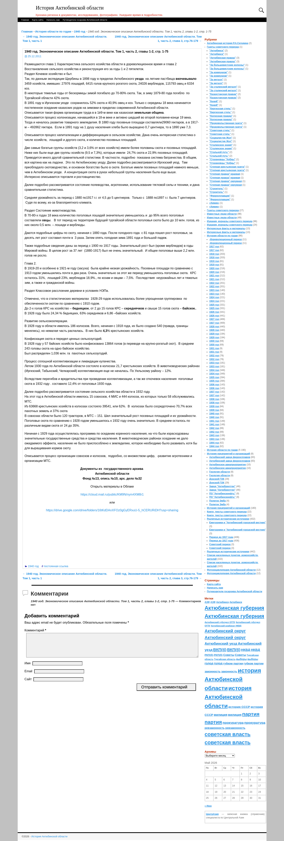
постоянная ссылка (56, 566)
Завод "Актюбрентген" (222, 486)
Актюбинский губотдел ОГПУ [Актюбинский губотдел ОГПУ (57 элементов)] (220, 622)
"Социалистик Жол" (220, 137)
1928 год (214, 326)
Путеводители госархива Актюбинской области (85, 20)
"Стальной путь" (219, 152)
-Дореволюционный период (225, 239)
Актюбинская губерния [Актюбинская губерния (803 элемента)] (234, 608)
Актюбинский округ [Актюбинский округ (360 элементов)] (225, 630)
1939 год (214, 406)
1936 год (214, 384)
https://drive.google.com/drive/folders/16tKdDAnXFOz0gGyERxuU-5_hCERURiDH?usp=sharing (112, 510)
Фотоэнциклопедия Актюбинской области (231, 570)
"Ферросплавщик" (220, 195)
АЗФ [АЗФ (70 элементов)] (207, 602)
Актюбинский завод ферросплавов (229, 457)
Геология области (219, 471)
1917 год (214, 246)
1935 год (214, 377)
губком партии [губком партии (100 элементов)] (233, 663)
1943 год (214, 435)
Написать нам (53, 20)
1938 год (214, 399)
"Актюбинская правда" (222, 57)
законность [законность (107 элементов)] (213, 671)
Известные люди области (222, 214)
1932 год (214, 355)
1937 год (214, 391)
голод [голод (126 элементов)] (209, 663)
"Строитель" (216, 188)
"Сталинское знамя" (221, 145)
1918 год (214, 254)
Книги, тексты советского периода (227, 511)
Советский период (220, 544)
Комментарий (35, 630)
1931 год (214, 348)
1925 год (214, 304)
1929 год (214, 333)
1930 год (214, 341)
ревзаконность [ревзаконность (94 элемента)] (215, 727)
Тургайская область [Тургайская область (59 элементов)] (224, 659)
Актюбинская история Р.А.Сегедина (227, 43)
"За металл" (216, 79)
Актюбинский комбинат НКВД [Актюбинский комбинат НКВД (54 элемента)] (226, 626)
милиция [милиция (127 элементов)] (220, 714)
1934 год (214, 370)
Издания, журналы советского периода (230, 221)
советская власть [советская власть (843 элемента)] (228, 734)
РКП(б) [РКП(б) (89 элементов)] (209, 655)
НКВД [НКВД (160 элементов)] (245, 650)
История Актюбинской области (70, 8)
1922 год (214, 283)
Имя (27, 668)
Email (28, 676)
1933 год (214, 362)
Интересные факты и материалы (226, 228)
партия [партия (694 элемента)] (251, 714)
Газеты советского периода (223, 47)
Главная (25, 20)
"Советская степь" (220, 130)
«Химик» (214, 203)
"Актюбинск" (216, 50)
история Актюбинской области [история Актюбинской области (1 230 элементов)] (233, 679)
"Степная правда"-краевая (224, 174)
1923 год (214, 290)
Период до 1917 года (221, 537)
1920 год (214, 268)
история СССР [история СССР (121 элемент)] (239, 706)
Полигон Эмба (217, 500)
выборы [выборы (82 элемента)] (241, 659)
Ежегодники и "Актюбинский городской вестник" (237, 522)
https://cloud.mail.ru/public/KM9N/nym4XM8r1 (112, 494)
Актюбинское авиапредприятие (227, 464)
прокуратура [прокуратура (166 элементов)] (233, 723)
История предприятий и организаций (228, 453)
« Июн (208, 806)
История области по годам (53, 31)
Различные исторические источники (228, 519)
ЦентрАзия (212, 814)
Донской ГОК (216, 479)
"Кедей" (213, 101)
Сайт (28, 683)
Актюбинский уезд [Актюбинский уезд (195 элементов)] (221, 644)
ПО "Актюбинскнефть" (222, 493)
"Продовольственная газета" (226, 123)
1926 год (214, 312)
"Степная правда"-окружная (225, 181)
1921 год (214, 275)
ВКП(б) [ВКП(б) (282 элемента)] (219, 649)
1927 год (214, 319)
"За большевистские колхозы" (227, 65)
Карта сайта (38, 20)
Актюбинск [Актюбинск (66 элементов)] (222, 602)
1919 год (214, 261)
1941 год (214, 421)
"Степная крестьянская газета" (227, 166)
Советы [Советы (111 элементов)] (228, 654)
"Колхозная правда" (221, 116)
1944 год (214, 442)
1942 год (214, 428)
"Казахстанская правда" (223, 94)
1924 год (214, 297)
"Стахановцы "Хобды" (222, 159)
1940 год (79, 31)
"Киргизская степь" (220, 108)
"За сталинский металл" (223, 86)
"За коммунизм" (218, 72)
